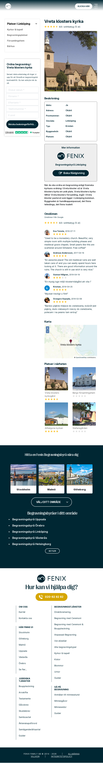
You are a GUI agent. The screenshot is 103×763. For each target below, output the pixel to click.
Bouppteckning (26, 686)
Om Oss (23, 607)
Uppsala (23, 651)
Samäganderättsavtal (29, 729)
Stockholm (24, 632)
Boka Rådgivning (74, 173)
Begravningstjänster (67, 607)
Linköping (71, 120)
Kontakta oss (25, 618)
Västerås (23, 657)
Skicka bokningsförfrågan (23, 124)
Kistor (57, 659)
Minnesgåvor (60, 701)
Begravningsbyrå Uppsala (29, 519)
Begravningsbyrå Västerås (29, 537)
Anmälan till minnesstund (67, 694)
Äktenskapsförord (28, 723)
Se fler (52, 551)
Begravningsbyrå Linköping (70, 164)
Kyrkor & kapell (62, 653)
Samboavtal (25, 717)
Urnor (57, 671)
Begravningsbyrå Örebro (28, 525)
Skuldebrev (24, 711)
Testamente (25, 698)
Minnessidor (60, 707)
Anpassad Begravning (65, 634)
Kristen (69, 126)
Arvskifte (23, 692)
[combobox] (51, 502)
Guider (57, 678)
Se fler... (23, 669)
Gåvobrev (24, 704)
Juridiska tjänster (24, 679)
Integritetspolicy (61, 756)
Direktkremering (62, 612)
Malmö (22, 644)
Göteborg (24, 638)
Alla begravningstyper (65, 647)
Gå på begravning (61, 688)
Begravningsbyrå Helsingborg (31, 544)
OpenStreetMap (81, 357)
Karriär (22, 612)
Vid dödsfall (60, 641)
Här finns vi (26, 627)
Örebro (22, 663)
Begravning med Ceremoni (67, 618)
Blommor (58, 665)
